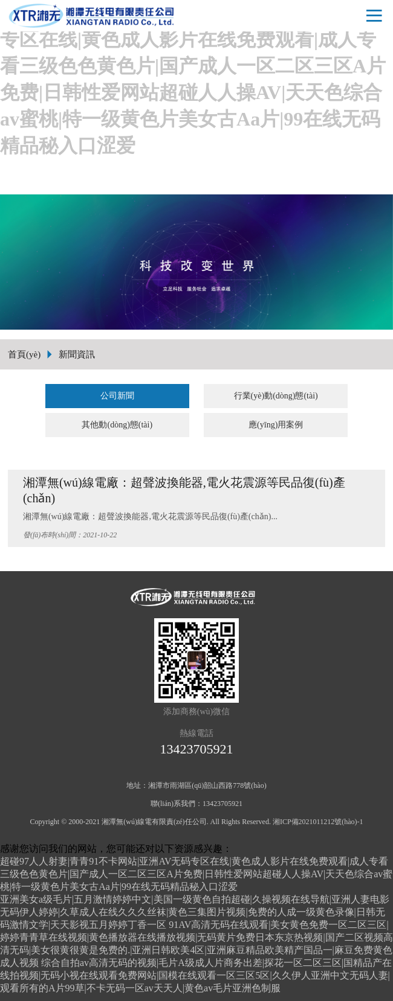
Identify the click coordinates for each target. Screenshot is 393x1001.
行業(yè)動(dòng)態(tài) (276, 395)
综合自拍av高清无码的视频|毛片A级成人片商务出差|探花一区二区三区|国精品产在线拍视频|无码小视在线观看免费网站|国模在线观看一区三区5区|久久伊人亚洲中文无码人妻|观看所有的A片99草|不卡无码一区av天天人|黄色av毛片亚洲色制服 (196, 975)
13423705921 (196, 748)
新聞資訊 (77, 354)
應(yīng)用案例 (275, 424)
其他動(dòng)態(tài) (117, 424)
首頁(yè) (24, 354)
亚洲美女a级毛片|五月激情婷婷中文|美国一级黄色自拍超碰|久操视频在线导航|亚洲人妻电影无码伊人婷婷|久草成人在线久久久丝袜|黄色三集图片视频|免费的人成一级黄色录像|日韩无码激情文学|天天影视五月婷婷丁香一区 (194, 912)
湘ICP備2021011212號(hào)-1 (318, 821)
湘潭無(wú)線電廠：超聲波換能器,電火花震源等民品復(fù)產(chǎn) (184, 490)
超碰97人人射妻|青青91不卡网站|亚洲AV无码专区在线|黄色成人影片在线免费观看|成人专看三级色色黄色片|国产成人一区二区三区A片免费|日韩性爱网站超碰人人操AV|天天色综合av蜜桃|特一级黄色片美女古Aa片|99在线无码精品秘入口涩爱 (196, 874)
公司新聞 (117, 395)
